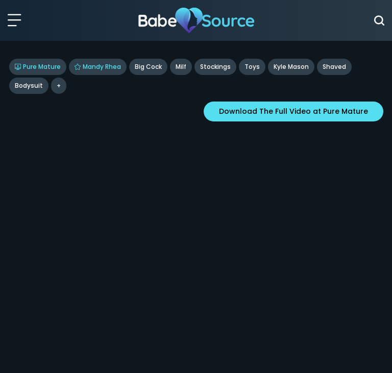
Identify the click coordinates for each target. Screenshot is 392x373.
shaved (334, 66)
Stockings (215, 66)
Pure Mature (38, 66)
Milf (181, 66)
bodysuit (29, 85)
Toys (252, 66)
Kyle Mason (291, 66)
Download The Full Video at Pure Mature (293, 111)
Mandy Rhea (98, 66)
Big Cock (148, 66)
